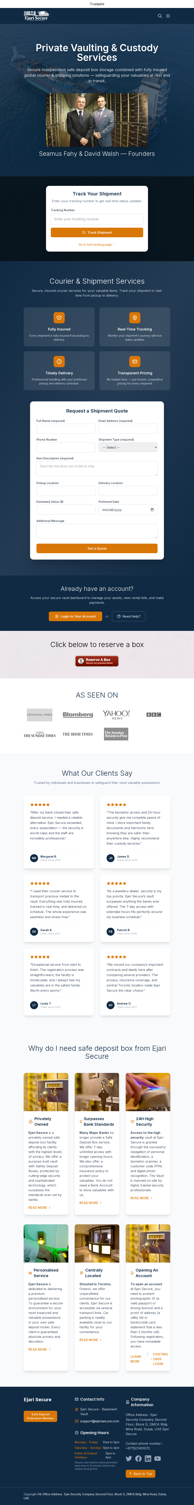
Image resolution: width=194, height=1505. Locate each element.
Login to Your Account (75, 616)
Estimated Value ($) (50, 501)
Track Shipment (97, 232)
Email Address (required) (116, 421)
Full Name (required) (50, 421)
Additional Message (50, 521)
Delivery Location (111, 483)
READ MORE (39, 1208)
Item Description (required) (55, 458)
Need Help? (128, 616)
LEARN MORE (137, 1359)
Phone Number (46, 439)
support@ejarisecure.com (99, 1421)
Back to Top (140, 1474)
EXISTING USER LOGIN (159, 1359)
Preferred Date (109, 501)
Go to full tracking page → (97, 244)
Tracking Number (63, 210)
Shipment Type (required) (116, 439)
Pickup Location (47, 483)
